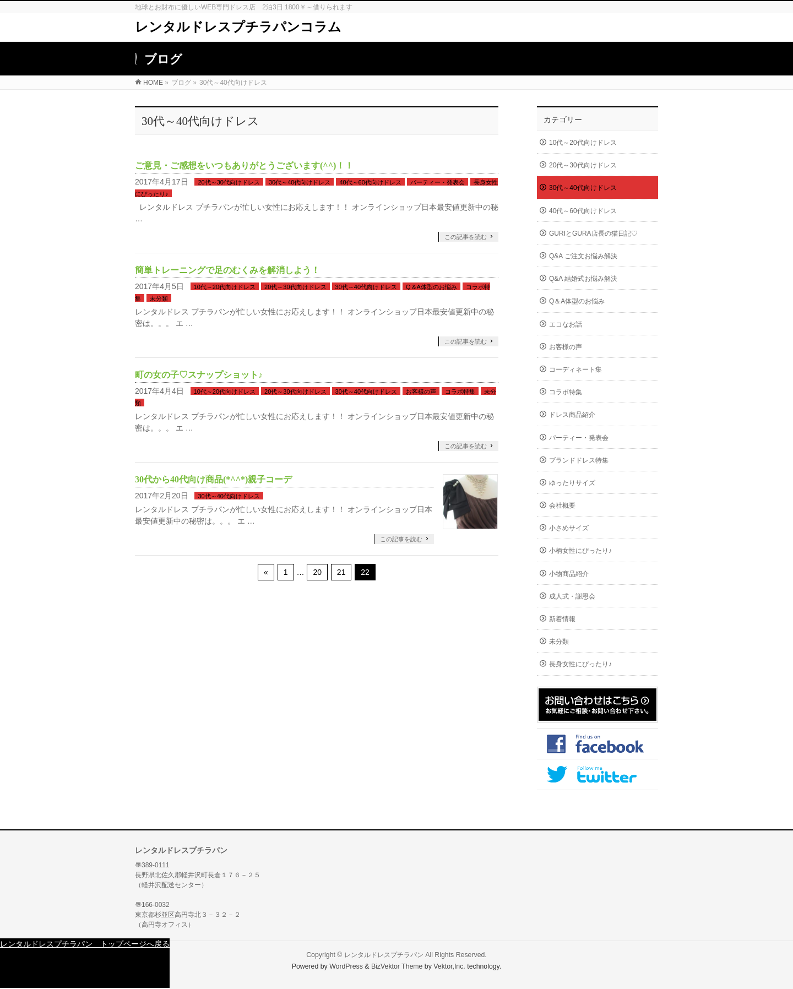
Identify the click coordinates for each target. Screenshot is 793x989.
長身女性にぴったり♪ (580, 664)
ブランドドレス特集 (579, 460)
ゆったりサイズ (572, 483)
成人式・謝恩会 (572, 596)
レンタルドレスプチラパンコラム (238, 27)
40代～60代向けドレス (370, 182)
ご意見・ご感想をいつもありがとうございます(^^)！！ (244, 165)
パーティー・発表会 (437, 182)
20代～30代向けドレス (228, 182)
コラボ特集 (460, 391)
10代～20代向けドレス (225, 287)
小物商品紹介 (569, 574)
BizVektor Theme (397, 966)
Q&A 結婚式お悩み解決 (583, 278)
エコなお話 (565, 324)
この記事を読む (465, 236)
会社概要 (562, 505)
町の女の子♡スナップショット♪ (199, 374)
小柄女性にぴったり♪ (580, 551)
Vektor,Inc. (449, 966)
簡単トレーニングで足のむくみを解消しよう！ (227, 270)
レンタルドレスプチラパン (383, 955)
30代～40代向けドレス (299, 182)
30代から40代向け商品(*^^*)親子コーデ (213, 479)
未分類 (159, 298)
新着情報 (562, 619)
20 (317, 572)
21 (341, 572)
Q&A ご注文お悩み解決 (583, 256)
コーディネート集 (575, 369)
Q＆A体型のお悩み (431, 287)
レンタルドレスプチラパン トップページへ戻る (85, 943)
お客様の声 (421, 391)
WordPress (346, 966)
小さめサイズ (569, 528)
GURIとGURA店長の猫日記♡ (593, 233)
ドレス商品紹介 (572, 415)
